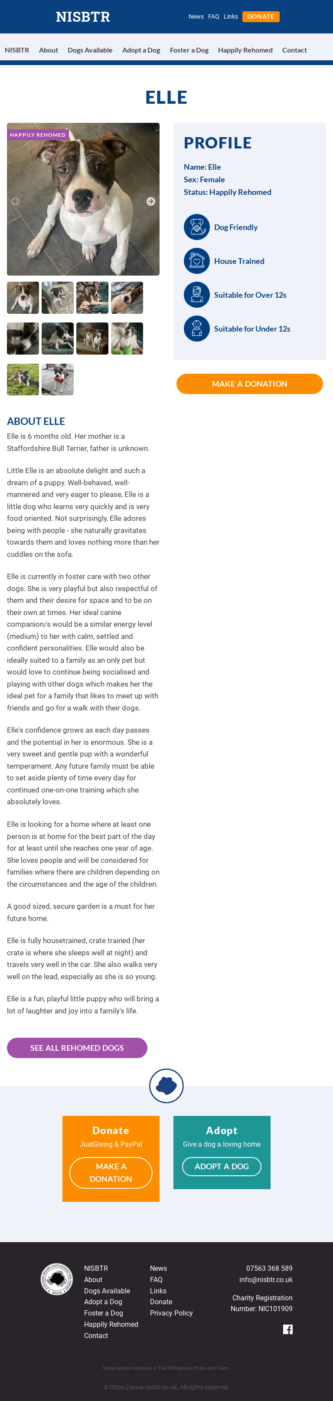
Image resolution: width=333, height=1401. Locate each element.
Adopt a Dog (141, 50)
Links (231, 16)
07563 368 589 (269, 1268)
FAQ (213, 16)
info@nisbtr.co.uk (266, 1280)
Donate (260, 16)
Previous (15, 201)
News (196, 16)
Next (151, 201)
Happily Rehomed (245, 50)
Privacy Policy (171, 1313)
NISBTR (83, 16)
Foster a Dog (189, 50)
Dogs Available (90, 50)
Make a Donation (249, 383)
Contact (294, 50)
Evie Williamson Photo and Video (193, 1368)
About (48, 50)
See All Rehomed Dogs (77, 1047)
